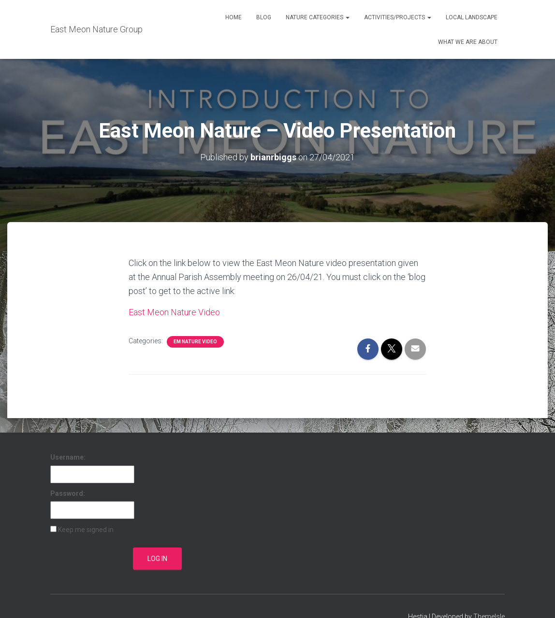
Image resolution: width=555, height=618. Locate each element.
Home (233, 17)
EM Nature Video (195, 341)
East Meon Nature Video (174, 312)
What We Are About (467, 42)
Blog (263, 17)
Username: (68, 457)
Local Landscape (471, 17)
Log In (157, 558)
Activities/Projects (397, 17)
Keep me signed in (86, 530)
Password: (67, 493)
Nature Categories (318, 17)
